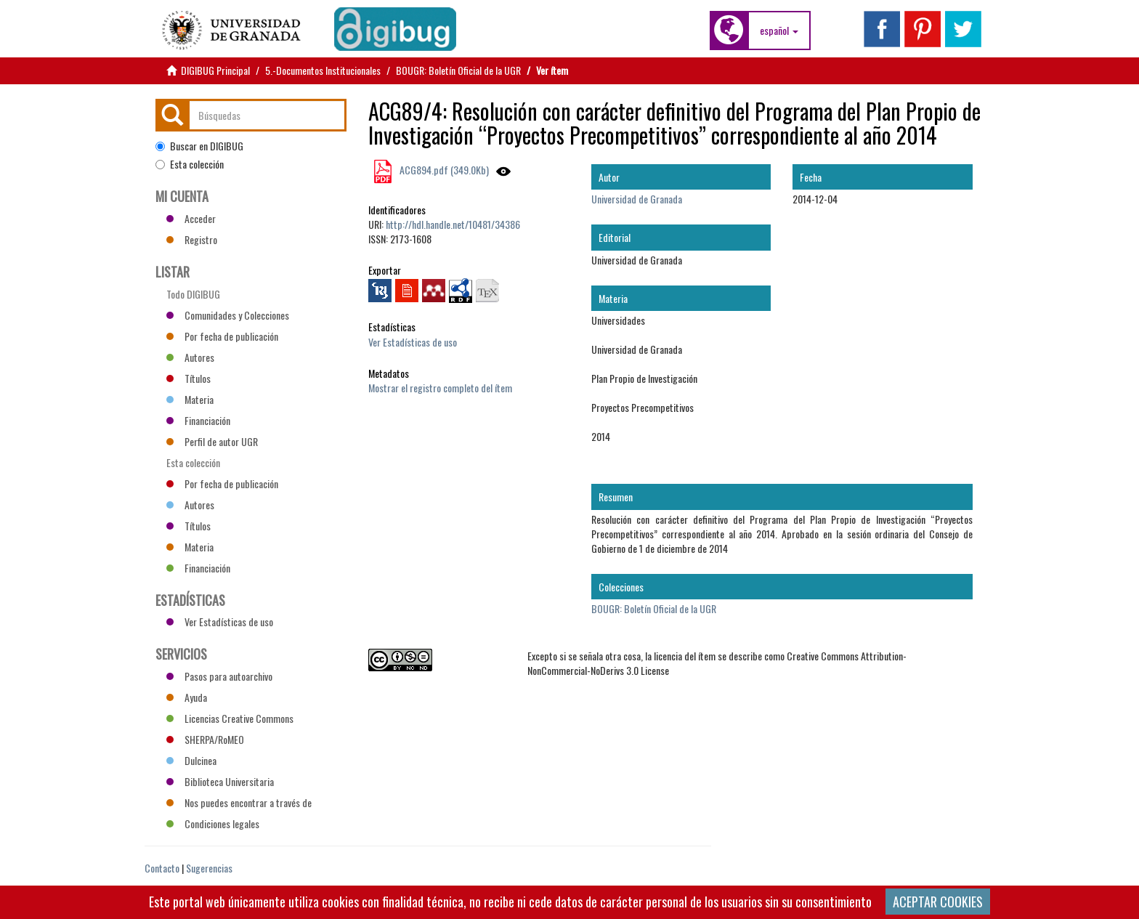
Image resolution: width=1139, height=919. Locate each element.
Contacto (162, 867)
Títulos (188, 378)
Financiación (198, 420)
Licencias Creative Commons (229, 718)
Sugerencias (209, 867)
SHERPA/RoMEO (205, 739)
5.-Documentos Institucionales (323, 70)
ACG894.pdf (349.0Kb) (443, 169)
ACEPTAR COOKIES (938, 901)
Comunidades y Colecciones (227, 315)
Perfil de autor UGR (212, 441)
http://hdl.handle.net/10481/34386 (453, 224)
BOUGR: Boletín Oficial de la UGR (458, 70)
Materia (190, 399)
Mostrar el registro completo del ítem (440, 387)
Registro (191, 239)
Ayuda (186, 697)
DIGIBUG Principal (215, 70)
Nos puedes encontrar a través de (239, 802)
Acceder (191, 218)
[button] (779, 30)
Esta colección (189, 164)
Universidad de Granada (636, 198)
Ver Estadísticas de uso (412, 341)
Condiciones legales (212, 823)
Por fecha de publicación (222, 336)
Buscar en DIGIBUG (199, 146)
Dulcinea (191, 760)
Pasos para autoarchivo (219, 676)
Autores (190, 357)
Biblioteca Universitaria (220, 781)
